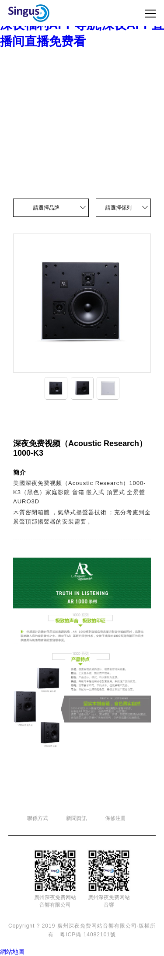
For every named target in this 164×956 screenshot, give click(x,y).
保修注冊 (115, 818)
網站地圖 (12, 951)
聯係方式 (37, 818)
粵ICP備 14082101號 (88, 935)
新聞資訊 (76, 818)
